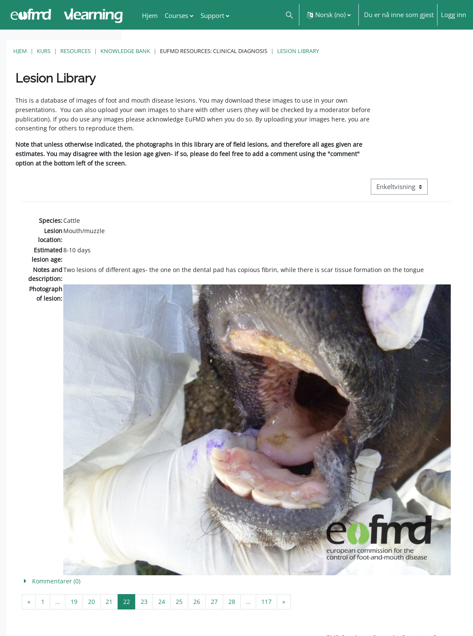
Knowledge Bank (247, 51)
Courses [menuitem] (176, 15)
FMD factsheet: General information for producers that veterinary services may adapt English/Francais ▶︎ (405, 600)
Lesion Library (420, 51)
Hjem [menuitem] (150, 15)
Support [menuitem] (212, 15)
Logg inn (453, 14)
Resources (197, 51)
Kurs (165, 51)
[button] (289, 15)
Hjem (142, 51)
